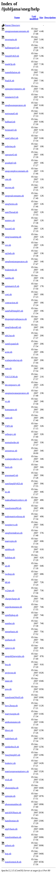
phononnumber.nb (13, 804)
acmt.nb (8, 352)
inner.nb (8, 681)
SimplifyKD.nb (12, 56)
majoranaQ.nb (11, 113)
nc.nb (7, 492)
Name (17, 17)
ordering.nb (10, 146)
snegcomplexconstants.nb (16, 171)
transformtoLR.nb (13, 862)
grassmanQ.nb (11, 475)
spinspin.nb (10, 796)
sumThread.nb (11, 212)
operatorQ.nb (11, 154)
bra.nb (8, 664)
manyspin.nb (11, 541)
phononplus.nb (11, 788)
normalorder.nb (12, 442)
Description (50, 17)
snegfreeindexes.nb (13, 533)
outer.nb (8, 418)
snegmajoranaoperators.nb (17, 393)
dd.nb (7, 582)
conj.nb (8, 294)
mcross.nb (9, 187)
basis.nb (8, 467)
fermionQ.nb (11, 130)
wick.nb (8, 779)
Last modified (34, 17)
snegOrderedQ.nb (13, 327)
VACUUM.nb (11, 376)
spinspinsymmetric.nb (15, 89)
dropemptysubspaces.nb (16, 319)
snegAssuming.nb (13, 237)
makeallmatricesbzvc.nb (16, 500)
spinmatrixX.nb (12, 286)
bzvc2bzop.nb (11, 705)
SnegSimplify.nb (12, 755)
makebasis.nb (11, 738)
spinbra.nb (9, 549)
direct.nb (9, 730)
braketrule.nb (11, 270)
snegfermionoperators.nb (16, 261)
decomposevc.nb (12, 385)
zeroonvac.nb (11, 450)
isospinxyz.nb (11, 524)
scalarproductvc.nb (13, 459)
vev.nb (8, 245)
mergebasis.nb (11, 631)
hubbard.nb (10, 122)
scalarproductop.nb (13, 360)
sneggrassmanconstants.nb (17, 31)
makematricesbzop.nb (15, 516)
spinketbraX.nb (12, 747)
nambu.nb (9, 278)
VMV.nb (9, 426)
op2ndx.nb (10, 253)
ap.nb (7, 566)
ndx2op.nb (10, 335)
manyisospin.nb (12, 714)
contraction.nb (11, 302)
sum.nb (8, 368)
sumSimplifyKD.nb (14, 483)
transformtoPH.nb (13, 508)
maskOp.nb (10, 64)
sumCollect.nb (11, 138)
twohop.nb (10, 574)
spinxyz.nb (10, 648)
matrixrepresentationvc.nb (17, 771)
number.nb (10, 623)
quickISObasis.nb (13, 812)
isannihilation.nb (12, 72)
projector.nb (10, 673)
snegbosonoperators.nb (15, 105)
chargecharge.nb (12, 599)
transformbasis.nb (13, 837)
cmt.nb (8, 179)
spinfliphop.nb (11, 615)
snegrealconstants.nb (14, 196)
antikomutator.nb (12, 722)
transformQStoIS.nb (14, 697)
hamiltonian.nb (12, 821)
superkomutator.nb (13, 607)
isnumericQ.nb (11, 97)
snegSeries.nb (11, 204)
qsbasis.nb (9, 845)
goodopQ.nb (10, 163)
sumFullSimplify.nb (14, 311)
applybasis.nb (11, 829)
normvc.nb (10, 220)
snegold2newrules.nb (14, 656)
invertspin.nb (11, 39)
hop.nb (8, 853)
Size (41, 17)
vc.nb (7, 401)
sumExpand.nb (12, 344)
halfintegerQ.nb (12, 48)
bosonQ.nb (10, 228)
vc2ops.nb (9, 590)
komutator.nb (11, 409)
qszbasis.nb (10, 640)
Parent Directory (12, 25)
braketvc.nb (10, 763)
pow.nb (8, 689)
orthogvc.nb (10, 434)
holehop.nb (10, 557)
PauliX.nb (9, 80)
